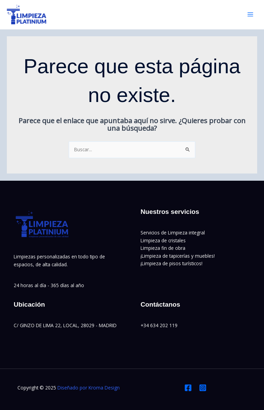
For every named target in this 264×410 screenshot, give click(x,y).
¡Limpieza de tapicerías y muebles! (178, 256)
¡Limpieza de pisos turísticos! (171, 263)
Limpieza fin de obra (163, 248)
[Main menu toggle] (250, 15)
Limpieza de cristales (163, 240)
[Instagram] (203, 388)
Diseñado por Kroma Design (88, 387)
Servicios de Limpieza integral (173, 232)
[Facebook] (188, 388)
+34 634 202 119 (159, 325)
